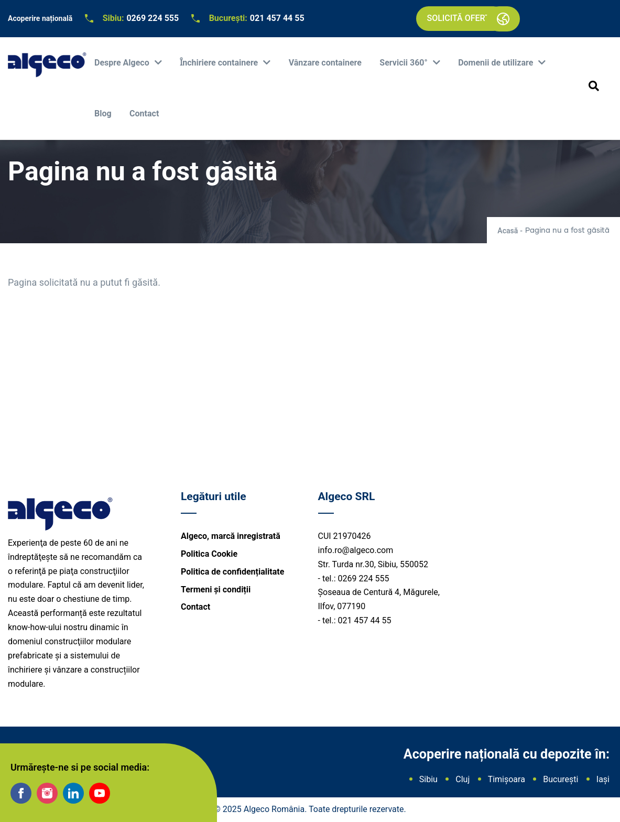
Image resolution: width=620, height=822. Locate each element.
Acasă (507, 230)
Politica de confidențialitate (232, 572)
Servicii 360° (404, 63)
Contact (144, 113)
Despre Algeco (122, 63)
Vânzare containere (325, 63)
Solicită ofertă (461, 18)
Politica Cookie (209, 554)
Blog (103, 113)
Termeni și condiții (216, 589)
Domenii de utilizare (496, 63)
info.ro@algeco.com (356, 550)
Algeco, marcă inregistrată (230, 536)
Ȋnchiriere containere (220, 63)
